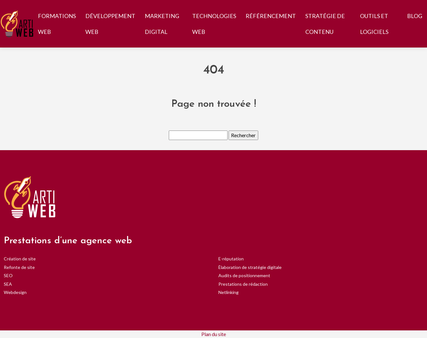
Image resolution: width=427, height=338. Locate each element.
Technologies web (214, 23)
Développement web (110, 23)
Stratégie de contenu (325, 23)
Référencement (271, 15)
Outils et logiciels (374, 23)
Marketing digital (162, 23)
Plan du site (213, 334)
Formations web (57, 23)
